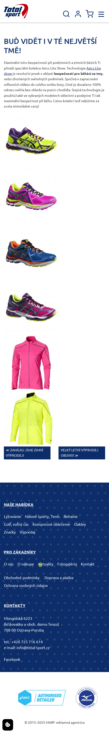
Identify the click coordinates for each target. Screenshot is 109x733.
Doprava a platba (58, 577)
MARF (50, 722)
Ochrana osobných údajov (26, 585)
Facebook (12, 659)
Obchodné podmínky (22, 577)
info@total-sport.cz (33, 647)
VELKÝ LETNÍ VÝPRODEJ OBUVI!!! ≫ (79, 452)
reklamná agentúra (70, 722)
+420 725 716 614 (27, 642)
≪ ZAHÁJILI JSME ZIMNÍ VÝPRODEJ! (24, 452)
